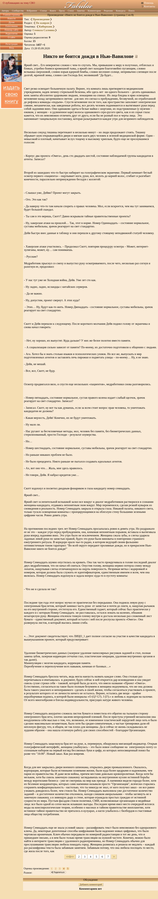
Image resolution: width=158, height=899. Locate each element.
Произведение (41, 19)
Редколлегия (11, 33)
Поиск (132, 11)
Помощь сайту (12, 30)
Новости (11, 18)
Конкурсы (120, 11)
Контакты (149, 6)
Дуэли (11, 22)
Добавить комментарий (91, 884)
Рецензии (108, 11)
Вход (11, 48)
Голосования (11, 26)
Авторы (5, 11)
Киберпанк (45, 26)
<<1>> (70, 856)
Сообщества (18, 11)
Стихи (71, 11)
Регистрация (12, 44)
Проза (62, 11)
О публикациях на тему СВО (19, 2)
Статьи (43, 11)
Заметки (81, 11)
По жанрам (42, 22)
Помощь (149, 2)
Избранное (32, 11)
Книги (53, 11)
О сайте (11, 37)
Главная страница (11, 15)
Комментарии (94, 11)
